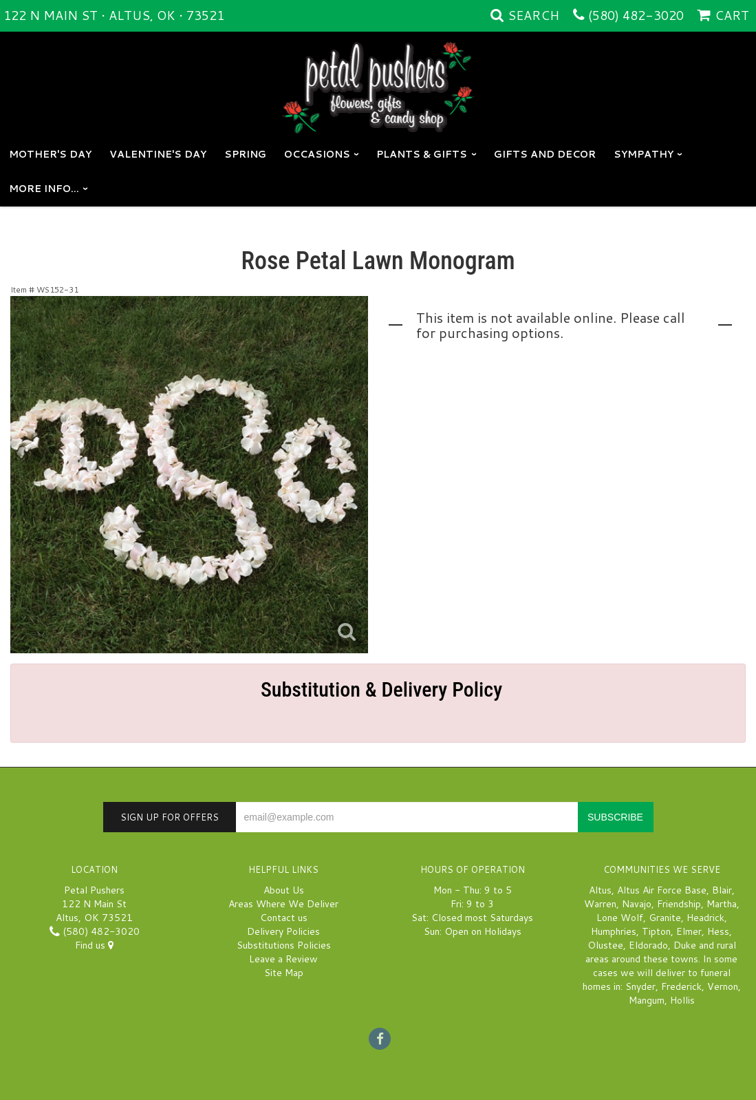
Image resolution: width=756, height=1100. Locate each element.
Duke (684, 945)
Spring (245, 154)
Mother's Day (50, 154)
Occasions (317, 154)
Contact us (283, 917)
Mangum (647, 1000)
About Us (283, 890)
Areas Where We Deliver (283, 904)
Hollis (682, 1000)
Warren (600, 904)
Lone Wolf (619, 917)
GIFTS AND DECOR (545, 154)
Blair (722, 890)
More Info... (44, 188)
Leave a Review (283, 959)
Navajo (636, 904)
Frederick (681, 986)
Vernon (722, 986)
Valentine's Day (157, 154)
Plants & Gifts (421, 154)
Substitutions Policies (284, 945)
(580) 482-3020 (636, 15)
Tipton (656, 931)
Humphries (613, 931)
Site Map (283, 973)
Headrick (705, 917)
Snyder (640, 986)
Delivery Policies (283, 931)
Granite (665, 917)
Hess (718, 931)
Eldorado (648, 945)
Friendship (679, 904)
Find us (94, 945)
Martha (721, 904)
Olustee (605, 945)
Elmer (689, 931)
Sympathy (643, 154)
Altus (600, 890)
